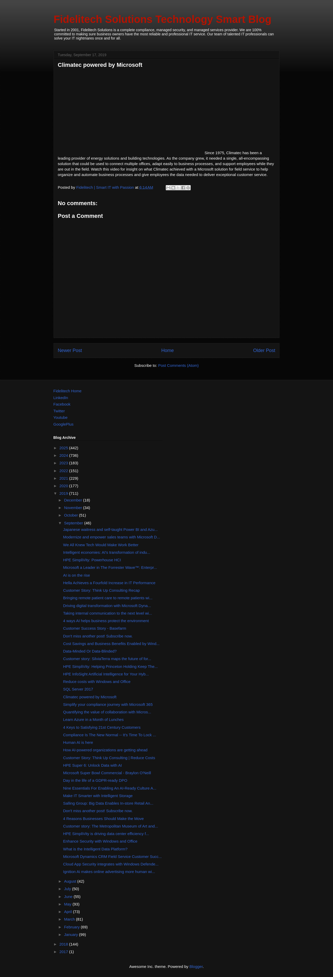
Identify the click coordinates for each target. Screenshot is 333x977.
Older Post (264, 350)
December (73, 500)
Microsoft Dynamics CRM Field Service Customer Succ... (112, 856)
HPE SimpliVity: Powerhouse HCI (92, 560)
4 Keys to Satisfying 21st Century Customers (102, 727)
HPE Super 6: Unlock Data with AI (92, 765)
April (68, 911)
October (71, 515)
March (70, 919)
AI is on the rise (76, 575)
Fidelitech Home (67, 391)
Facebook (62, 404)
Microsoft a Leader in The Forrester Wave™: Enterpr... (110, 567)
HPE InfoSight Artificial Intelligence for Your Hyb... (106, 674)
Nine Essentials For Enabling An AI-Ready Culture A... (110, 788)
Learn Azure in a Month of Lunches (93, 719)
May (68, 904)
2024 (64, 455)
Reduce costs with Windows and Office (97, 681)
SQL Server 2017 (78, 689)
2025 (64, 448)
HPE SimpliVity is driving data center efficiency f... (106, 833)
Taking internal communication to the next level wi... (107, 613)
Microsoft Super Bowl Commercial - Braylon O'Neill (107, 773)
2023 (64, 463)
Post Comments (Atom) (178, 365)
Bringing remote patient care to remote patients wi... (108, 598)
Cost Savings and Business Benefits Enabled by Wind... (111, 643)
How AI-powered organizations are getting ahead (105, 750)
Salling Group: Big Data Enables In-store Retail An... (108, 803)
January (71, 934)
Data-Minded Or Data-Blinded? (90, 651)
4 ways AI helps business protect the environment (106, 620)
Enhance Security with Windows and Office (100, 841)
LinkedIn (60, 397)
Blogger (196, 966)
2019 (64, 493)
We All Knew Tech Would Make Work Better (101, 545)
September (74, 523)
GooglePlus (63, 424)
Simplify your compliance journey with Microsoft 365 (108, 704)
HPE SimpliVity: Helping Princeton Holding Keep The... (110, 666)
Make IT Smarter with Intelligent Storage (98, 795)
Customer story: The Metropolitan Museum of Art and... (110, 826)
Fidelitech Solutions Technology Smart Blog (162, 19)
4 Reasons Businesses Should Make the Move (103, 818)
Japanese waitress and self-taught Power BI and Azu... (110, 529)
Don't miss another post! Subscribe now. (98, 636)
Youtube (60, 417)
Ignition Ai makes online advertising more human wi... (109, 871)
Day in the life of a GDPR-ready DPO (95, 780)
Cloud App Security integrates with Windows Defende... (111, 864)
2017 (64, 951)
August (70, 881)
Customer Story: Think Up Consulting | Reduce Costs (109, 757)
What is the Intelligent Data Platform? (95, 849)
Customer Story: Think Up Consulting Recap (101, 590)
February (72, 927)
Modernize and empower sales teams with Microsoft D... (111, 537)
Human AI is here (78, 742)
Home (167, 350)
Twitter (59, 411)
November (73, 507)
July (68, 889)
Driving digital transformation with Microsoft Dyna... (107, 605)
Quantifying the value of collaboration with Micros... (107, 712)
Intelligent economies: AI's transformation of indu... (106, 552)
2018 (64, 944)
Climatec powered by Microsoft (90, 697)
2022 (64, 470)
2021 (64, 478)
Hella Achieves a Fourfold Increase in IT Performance (109, 583)
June (69, 896)
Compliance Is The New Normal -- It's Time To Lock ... (109, 735)
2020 (64, 486)
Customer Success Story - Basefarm (94, 628)
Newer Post (70, 350)
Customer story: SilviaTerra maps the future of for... (107, 658)
